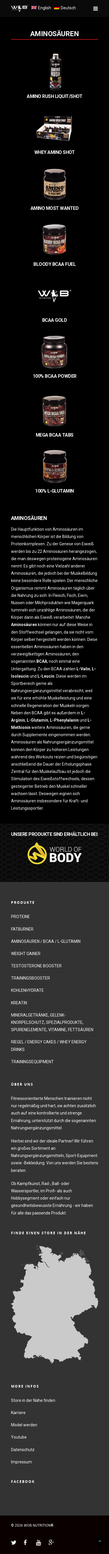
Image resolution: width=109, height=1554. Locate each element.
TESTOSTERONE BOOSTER (36, 966)
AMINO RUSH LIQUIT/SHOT (54, 96)
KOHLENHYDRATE (27, 990)
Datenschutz (23, 1449)
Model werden (24, 1425)
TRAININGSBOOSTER (30, 978)
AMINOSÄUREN (54, 34)
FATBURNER (22, 929)
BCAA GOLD (54, 320)
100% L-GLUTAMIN (54, 491)
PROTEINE (20, 916)
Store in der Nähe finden (33, 1400)
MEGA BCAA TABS (55, 435)
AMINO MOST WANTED (55, 208)
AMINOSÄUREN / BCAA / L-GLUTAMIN (46, 941)
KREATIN (19, 1003)
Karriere (18, 1412)
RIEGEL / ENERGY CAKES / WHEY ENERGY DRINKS (49, 1046)
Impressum (21, 1462)
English (44, 8)
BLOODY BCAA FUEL (54, 264)
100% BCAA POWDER (54, 376)
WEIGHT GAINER (25, 953)
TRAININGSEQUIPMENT (32, 1061)
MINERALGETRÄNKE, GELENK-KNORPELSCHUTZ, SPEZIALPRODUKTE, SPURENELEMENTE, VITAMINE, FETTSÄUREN (52, 1022)
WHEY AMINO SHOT (54, 152)
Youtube (19, 1437)
